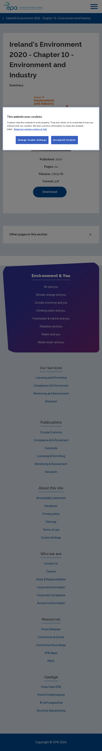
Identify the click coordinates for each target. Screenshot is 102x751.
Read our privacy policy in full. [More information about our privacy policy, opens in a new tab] (30, 129)
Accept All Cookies (64, 139)
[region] (51, 128)
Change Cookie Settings (32, 139)
